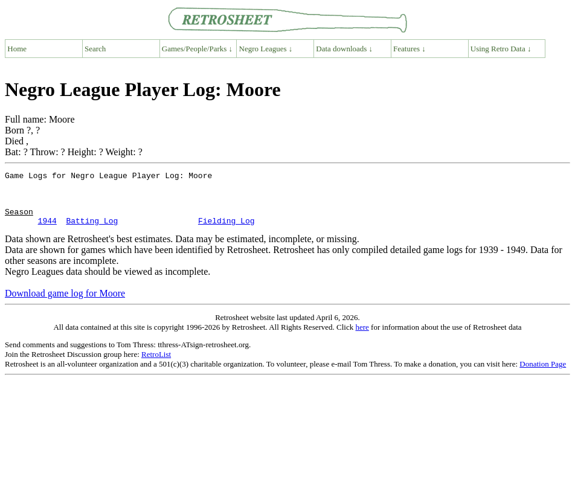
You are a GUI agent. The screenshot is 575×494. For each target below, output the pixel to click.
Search (95, 48)
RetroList (156, 365)
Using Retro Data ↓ (501, 48)
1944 (47, 231)
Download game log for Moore (65, 304)
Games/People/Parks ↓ (197, 48)
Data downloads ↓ (344, 48)
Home (17, 48)
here (361, 337)
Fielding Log (226, 231)
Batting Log (92, 231)
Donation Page (542, 374)
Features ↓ (409, 48)
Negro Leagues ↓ (266, 48)
